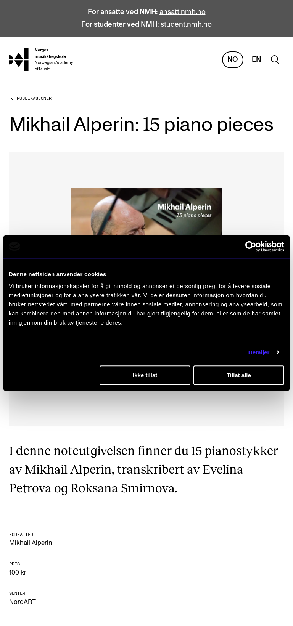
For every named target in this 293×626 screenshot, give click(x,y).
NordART (22, 602)
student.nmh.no (186, 24)
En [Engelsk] (256, 59)
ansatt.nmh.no (182, 12)
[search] (275, 59)
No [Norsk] (232, 59)
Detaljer (259, 352)
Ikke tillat (145, 375)
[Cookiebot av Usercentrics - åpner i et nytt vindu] (250, 246)
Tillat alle (239, 375)
